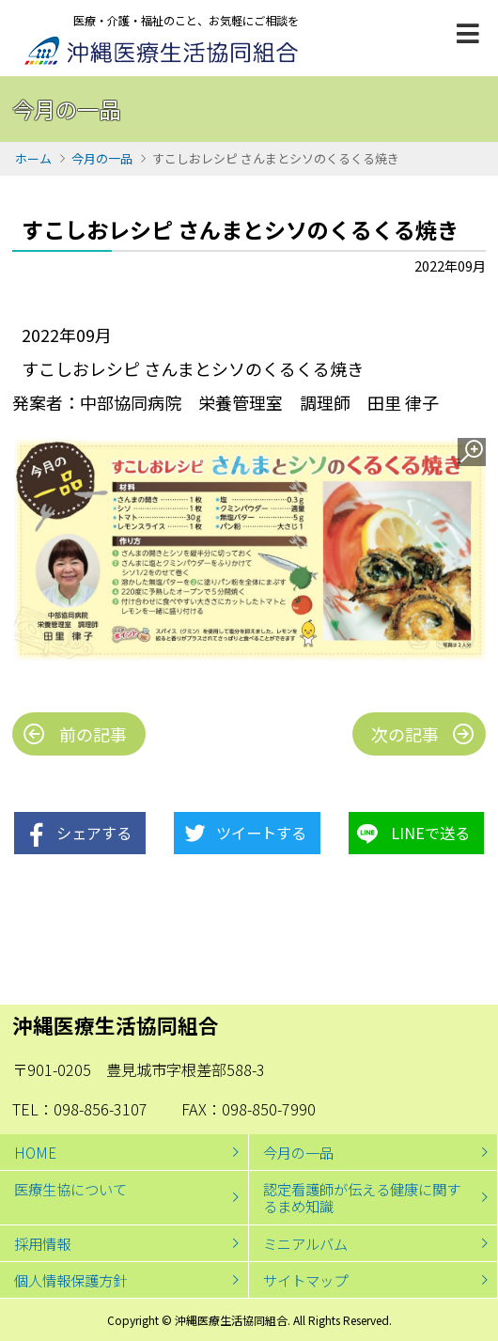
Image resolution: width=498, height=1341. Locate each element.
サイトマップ (305, 1280)
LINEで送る (430, 832)
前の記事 (93, 734)
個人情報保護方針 (70, 1280)
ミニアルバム (305, 1243)
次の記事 (405, 734)
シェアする (94, 832)
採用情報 (42, 1243)
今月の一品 (101, 158)
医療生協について (70, 1188)
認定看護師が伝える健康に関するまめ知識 (361, 1197)
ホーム (33, 158)
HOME (35, 1152)
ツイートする (261, 832)
